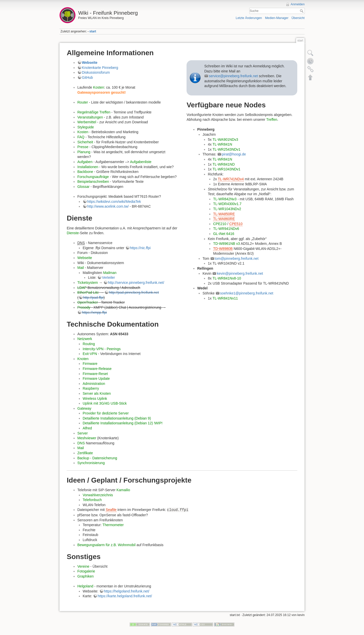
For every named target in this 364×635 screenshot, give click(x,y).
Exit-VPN (90, 354)
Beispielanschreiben (93, 182)
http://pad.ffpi (93, 297)
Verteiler (108, 277)
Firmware (90, 364)
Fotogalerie (86, 571)
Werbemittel (86, 122)
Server (82, 433)
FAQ (80, 137)
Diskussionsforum (96, 72)
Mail (80, 268)
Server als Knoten (97, 393)
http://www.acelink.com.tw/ (108, 206)
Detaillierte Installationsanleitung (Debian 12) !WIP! (123, 423)
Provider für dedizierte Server (106, 413)
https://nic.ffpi (140, 248)
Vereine (83, 566)
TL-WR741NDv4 (231, 179)
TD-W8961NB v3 (226, 244)
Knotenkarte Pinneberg (100, 68)
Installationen (87, 167)
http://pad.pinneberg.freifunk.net (134, 292)
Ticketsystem (87, 283)
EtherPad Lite (88, 292)
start (92, 31)
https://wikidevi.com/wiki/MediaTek (114, 202)
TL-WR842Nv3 (225, 199)
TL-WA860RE (224, 219)
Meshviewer (86, 438)
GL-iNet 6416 (223, 234)
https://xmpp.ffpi (94, 312)
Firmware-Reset (95, 374)
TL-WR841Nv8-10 (227, 278)
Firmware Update (96, 378)
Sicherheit (85, 142)
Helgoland (85, 586)
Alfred (87, 428)
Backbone (85, 172)
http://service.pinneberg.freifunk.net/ (136, 283)
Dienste (73, 233)
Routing (89, 344)
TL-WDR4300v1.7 (227, 204)
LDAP (81, 288)
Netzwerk (84, 339)
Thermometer (113, 525)
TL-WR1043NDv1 (226, 169)
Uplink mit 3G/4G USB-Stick (105, 403)
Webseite (89, 63)
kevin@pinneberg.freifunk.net (240, 273)
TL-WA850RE (224, 214)
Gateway (84, 408)
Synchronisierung (91, 463)
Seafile (111, 510)
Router (82, 102)
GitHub (87, 77)
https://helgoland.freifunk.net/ (126, 591)
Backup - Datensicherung (97, 458)
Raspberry (91, 388)
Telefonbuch (92, 500)
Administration (94, 384)
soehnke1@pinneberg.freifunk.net (246, 293)
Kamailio (123, 490)
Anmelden (298, 4)
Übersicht (298, 18)
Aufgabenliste (140, 162)
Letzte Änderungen (249, 18)
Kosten (98, 87)
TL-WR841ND (224, 164)
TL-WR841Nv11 (225, 298)
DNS (81, 443)
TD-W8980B (223, 249)
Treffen (271, 119)
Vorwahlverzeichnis (98, 495)
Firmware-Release (97, 369)
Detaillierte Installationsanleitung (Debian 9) (117, 418)
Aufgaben (85, 162)
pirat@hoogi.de (234, 154)
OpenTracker (87, 302)
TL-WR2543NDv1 (226, 149)
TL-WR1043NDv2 (227, 209)
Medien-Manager (276, 18)
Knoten (82, 359)
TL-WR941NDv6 (226, 229)
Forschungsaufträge (93, 177)
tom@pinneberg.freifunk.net (237, 258)
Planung (83, 152)
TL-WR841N (222, 144)
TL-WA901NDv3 (225, 139)
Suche (302, 11)
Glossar (83, 187)
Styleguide (85, 127)
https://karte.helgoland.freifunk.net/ (125, 596)
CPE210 (219, 224)
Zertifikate (85, 453)
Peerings (114, 349)
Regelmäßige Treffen (93, 112)
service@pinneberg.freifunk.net (233, 76)
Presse (82, 147)
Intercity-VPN (93, 349)
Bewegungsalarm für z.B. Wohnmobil (106, 545)
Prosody (83, 307)
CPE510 (235, 224)
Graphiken (85, 576)
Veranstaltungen (90, 117)
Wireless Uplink (95, 398)
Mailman (110, 273)
